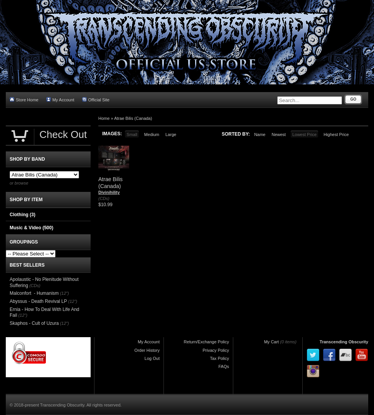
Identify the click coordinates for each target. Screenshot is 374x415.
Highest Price (336, 134)
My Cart (271, 341)
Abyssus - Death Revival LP (38, 301)
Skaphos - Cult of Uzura (34, 323)
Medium (151, 134)
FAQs (223, 366)
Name (259, 134)
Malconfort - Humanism (34, 293)
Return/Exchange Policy (206, 341)
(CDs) (104, 198)
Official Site (96, 99)
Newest (278, 134)
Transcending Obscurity (344, 341)
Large (170, 134)
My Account (60, 99)
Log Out (152, 358)
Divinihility (109, 192)
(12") (64, 293)
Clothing (22, 214)
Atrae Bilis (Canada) (133, 118)
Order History (147, 350)
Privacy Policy (216, 350)
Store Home (24, 99)
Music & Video (31, 227)
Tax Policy (219, 358)
